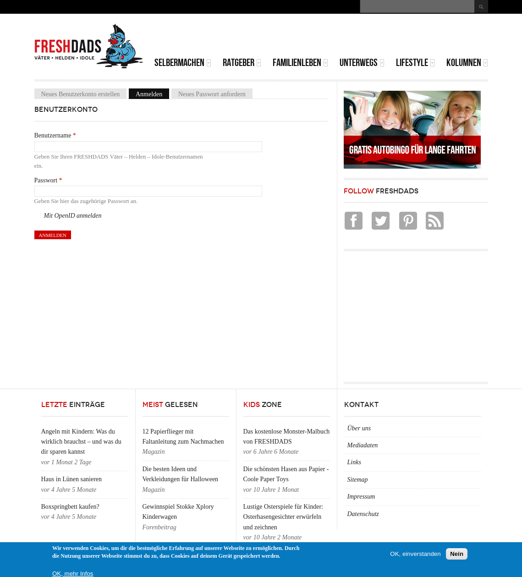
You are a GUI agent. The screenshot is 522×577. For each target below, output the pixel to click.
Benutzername (55, 135)
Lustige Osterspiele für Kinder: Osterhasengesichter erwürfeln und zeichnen (283, 517)
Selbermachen (182, 62)
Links (354, 462)
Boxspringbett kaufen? (70, 506)
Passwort (48, 180)
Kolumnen (467, 62)
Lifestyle (415, 62)
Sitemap (357, 479)
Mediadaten (362, 445)
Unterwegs (362, 62)
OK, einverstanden (415, 553)
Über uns (359, 428)
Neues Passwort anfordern (212, 94)
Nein (456, 553)
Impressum (361, 496)
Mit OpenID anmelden (73, 215)
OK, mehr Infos (72, 573)
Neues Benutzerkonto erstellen (80, 94)
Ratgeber (242, 62)
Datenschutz (363, 514)
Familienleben (300, 62)
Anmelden (152, 94)
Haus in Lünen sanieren (71, 479)
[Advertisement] (381, 36)
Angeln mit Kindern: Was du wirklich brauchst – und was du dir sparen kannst (81, 442)
